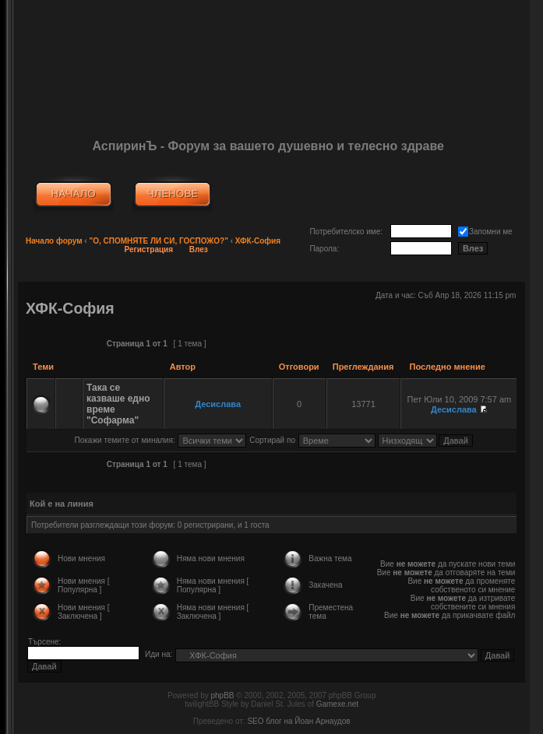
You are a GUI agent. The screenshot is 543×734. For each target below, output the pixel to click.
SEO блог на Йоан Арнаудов (298, 721)
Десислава (218, 404)
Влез (198, 249)
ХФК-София (257, 241)
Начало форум (54, 241)
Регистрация (149, 249)
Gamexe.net (337, 704)
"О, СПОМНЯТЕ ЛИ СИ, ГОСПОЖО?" (158, 241)
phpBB (222, 695)
